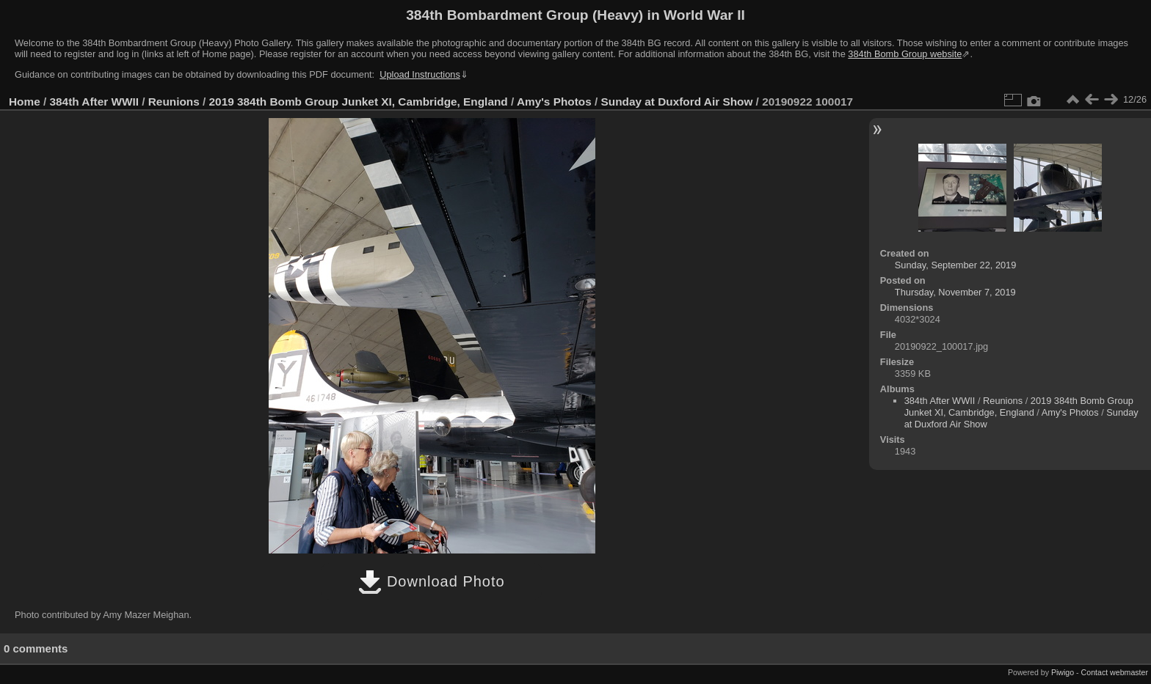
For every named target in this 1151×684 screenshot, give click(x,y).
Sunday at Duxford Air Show (677, 101)
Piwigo (1062, 672)
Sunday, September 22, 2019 (956, 265)
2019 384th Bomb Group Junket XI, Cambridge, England (358, 101)
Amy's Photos (554, 101)
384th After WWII (94, 101)
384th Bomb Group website (905, 53)
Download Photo (431, 581)
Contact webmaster (1114, 672)
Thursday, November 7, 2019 (955, 292)
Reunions (174, 101)
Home (24, 101)
